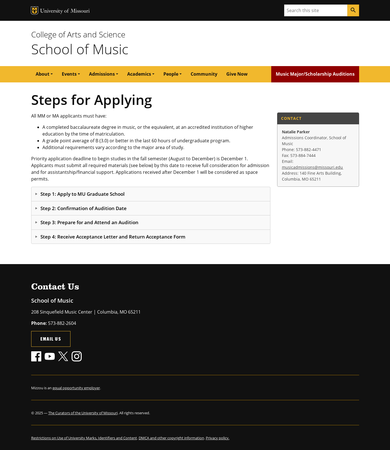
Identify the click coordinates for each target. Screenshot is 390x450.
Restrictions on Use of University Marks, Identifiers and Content (84, 437)
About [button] (42, 74)
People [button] (170, 74)
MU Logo (34, 10)
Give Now (237, 74)
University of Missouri (65, 11)
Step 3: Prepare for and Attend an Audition (89, 222)
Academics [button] (139, 74)
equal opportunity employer (76, 387)
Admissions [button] (102, 74)
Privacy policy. (217, 437)
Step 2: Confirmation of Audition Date (83, 208)
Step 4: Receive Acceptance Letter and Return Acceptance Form (112, 236)
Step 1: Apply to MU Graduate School (82, 194)
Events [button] (69, 74)
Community (204, 74)
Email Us (50, 338)
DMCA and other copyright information (171, 437)
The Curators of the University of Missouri (83, 412)
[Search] (353, 10)
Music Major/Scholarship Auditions (315, 74)
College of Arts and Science (78, 34)
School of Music (79, 49)
